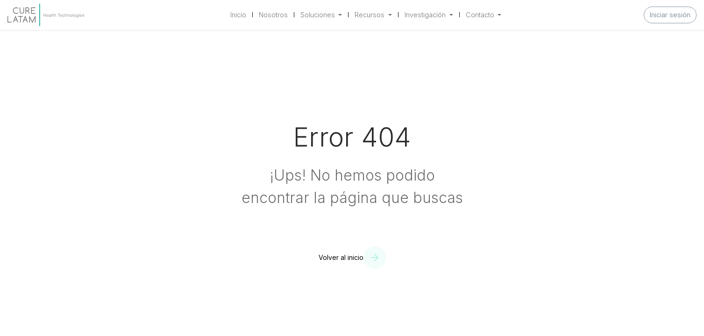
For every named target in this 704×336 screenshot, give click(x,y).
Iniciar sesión (670, 15)
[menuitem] (238, 15)
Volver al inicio (341, 257)
